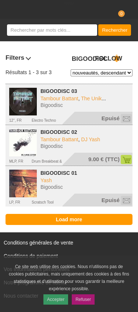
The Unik (91, 98)
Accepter (55, 299)
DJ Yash (90, 139)
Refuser (83, 299)
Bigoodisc (51, 105)
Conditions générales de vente (38, 243)
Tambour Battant (59, 98)
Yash (46, 180)
